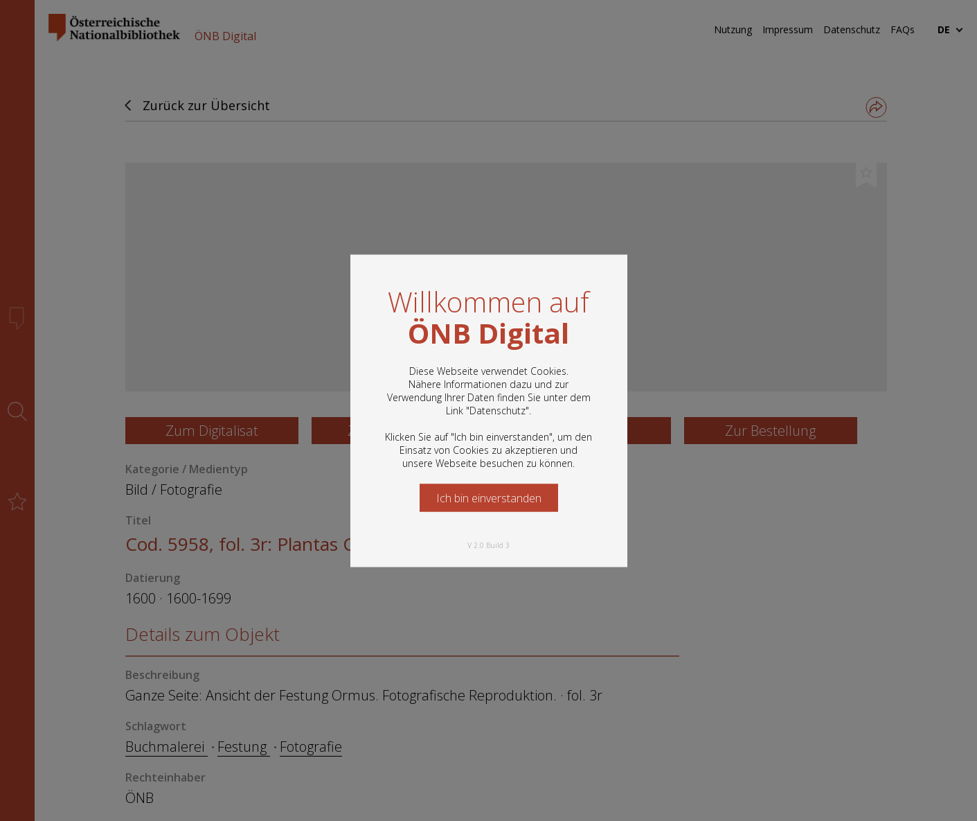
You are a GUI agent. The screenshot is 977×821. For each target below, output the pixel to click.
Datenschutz (497, 409)
